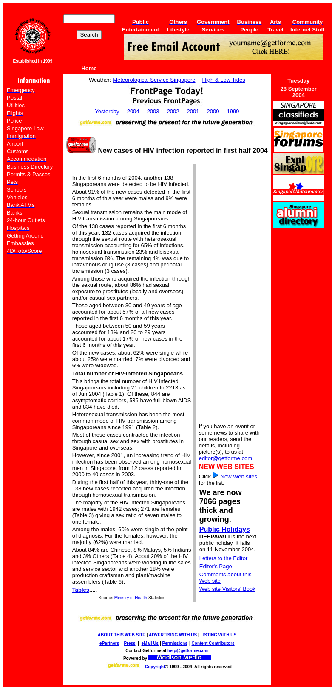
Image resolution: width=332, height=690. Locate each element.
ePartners (109, 643)
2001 (193, 111)
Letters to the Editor (223, 558)
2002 (173, 111)
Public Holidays (224, 529)
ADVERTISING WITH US (173, 635)
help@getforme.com (187, 650)
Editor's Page (215, 566)
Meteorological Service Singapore (154, 80)
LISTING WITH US (218, 635)
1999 (233, 111)
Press (129, 643)
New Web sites (239, 476)
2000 (213, 111)
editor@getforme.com (225, 458)
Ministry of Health (130, 598)
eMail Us (150, 643)
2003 (153, 111)
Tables (80, 590)
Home (88, 68)
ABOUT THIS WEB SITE (121, 635)
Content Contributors (213, 643)
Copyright (155, 666)
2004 (133, 111)
